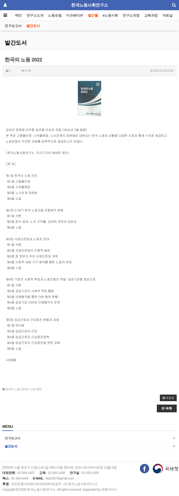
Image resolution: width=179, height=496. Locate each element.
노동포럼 (55, 15)
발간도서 (33, 26)
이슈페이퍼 (74, 15)
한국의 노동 (13, 389)
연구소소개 (35, 15)
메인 (18, 15)
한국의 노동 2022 (31, 389)
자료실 (167, 15)
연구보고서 (13, 26)
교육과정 (151, 15)
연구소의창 (131, 15)
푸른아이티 (109, 489)
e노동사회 (110, 15)
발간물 (93, 15)
